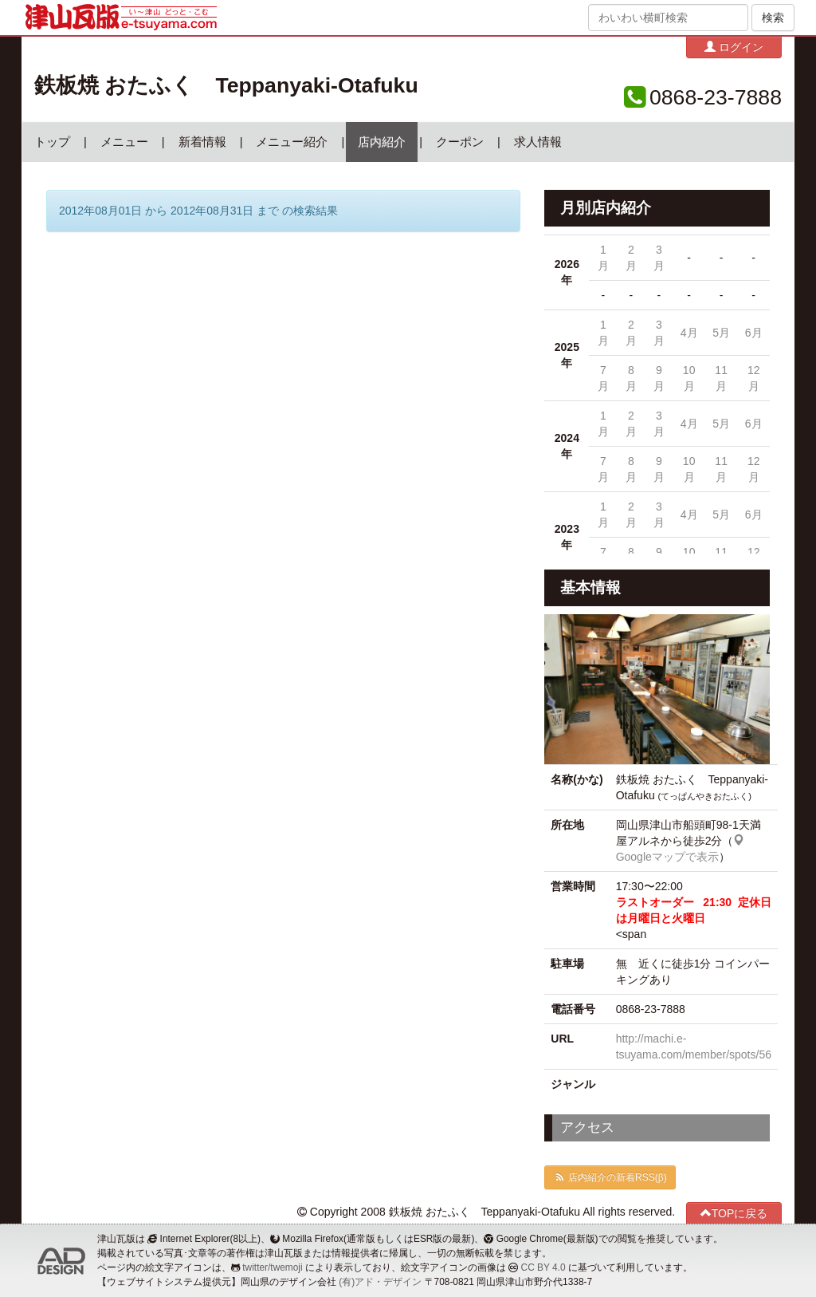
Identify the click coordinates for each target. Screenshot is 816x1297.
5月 (721, 332)
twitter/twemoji (272, 1267)
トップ (52, 142)
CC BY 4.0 (543, 1267)
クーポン (460, 142)
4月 (689, 332)
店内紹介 (382, 142)
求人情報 (538, 142)
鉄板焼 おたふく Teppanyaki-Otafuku (226, 85)
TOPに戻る (734, 1213)
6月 (754, 332)
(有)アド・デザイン (380, 1281)
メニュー (124, 142)
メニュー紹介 (292, 142)
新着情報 (202, 142)
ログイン (733, 46)
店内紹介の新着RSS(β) (609, 1177)
